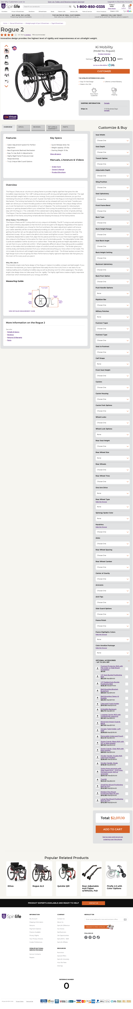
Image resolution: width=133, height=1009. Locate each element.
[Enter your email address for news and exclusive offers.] (106, 919)
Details (107, 103)
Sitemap (60, 966)
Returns (32, 925)
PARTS (65, 127)
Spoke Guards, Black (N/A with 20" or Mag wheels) (112, 742)
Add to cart (112, 829)
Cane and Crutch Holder (110, 704)
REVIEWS (36, 127)
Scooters (4, 11)
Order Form (56, 167)
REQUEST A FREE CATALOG (95, 927)
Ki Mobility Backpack (108, 709)
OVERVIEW (8, 127)
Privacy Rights (34, 935)
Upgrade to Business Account (120, 2)
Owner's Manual (58, 169)
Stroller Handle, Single (109, 763)
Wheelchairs (45, 11)
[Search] (70, 6)
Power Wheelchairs (18, 11)
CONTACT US (93, 903)
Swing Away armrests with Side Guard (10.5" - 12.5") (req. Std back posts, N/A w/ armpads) (112, 771)
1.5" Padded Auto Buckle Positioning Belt (110, 683)
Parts (9, 340)
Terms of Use (29, 1001)
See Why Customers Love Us (13, 2)
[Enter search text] (47, 6)
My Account (33, 919)
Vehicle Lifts (78, 11)
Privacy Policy (20, 1001)
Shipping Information (36, 922)
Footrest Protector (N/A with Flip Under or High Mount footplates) (112, 668)
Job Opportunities (63, 935)
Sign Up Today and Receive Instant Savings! (66, 2)
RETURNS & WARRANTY (52, 128)
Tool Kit (104, 779)
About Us (60, 922)
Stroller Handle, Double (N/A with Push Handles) (111, 757)
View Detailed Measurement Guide (22, 311)
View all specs (55, 154)
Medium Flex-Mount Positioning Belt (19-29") (110, 793)
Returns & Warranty (14, 337)
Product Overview (104, 54)
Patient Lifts (65, 11)
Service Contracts (35, 954)
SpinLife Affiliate (62, 942)
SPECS (20, 127)
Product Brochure (59, 172)
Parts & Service (92, 11)
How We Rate (61, 962)
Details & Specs (13, 332)
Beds (55, 11)
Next (6, 86)
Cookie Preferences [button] (35, 942)
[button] (126, 668)
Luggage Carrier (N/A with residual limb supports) (111, 715)
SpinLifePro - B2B (63, 939)
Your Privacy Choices (36, 939)
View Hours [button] (112, 8)
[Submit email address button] (125, 920)
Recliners (33, 11)
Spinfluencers (61, 932)
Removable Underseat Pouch (112, 736)
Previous (6, 46)
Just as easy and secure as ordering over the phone (113, 838)
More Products (107, 11)
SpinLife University (63, 959)
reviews (27, 35)
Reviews (10, 335)
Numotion (60, 952)
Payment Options (35, 929)
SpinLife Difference (63, 925)
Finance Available (35, 932)
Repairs (31, 957)
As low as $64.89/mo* (100, 65)
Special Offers (61, 956)
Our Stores (60, 929)
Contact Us (60, 919)
